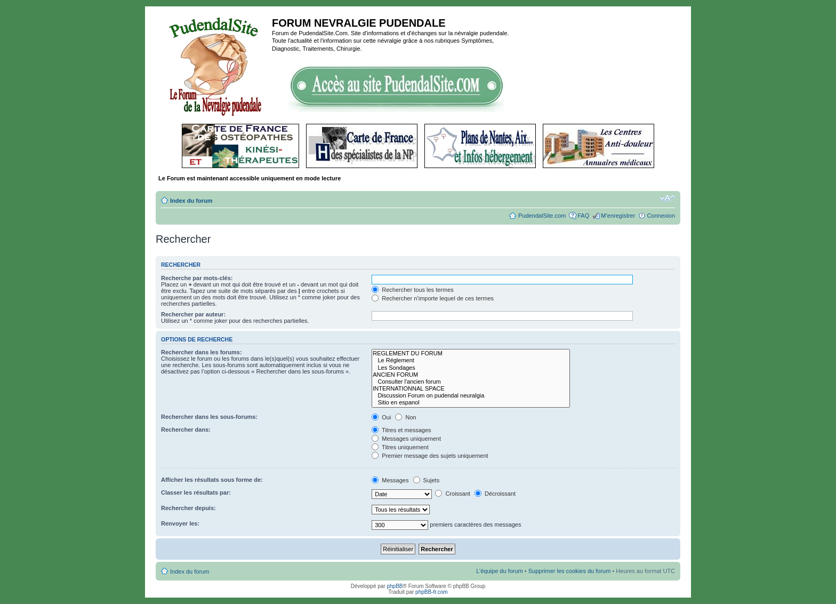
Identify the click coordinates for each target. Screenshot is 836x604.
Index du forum (191, 200)
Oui (381, 417)
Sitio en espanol (470, 402)
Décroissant (495, 493)
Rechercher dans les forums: (201, 352)
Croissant (452, 493)
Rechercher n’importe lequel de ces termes (433, 298)
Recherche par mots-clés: (197, 278)
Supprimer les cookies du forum (569, 571)
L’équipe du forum (499, 571)
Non (405, 417)
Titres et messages (401, 430)
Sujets (426, 480)
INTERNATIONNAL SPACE (470, 388)
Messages (390, 480)
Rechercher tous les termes (413, 290)
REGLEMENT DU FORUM (470, 353)
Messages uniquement (406, 438)
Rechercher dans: (186, 429)
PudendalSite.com (542, 215)
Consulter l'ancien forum (470, 381)
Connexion (661, 215)
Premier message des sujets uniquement (430, 455)
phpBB (395, 586)
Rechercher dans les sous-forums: (209, 417)
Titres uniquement (400, 447)
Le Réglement (470, 360)
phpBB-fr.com (431, 592)
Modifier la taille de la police (667, 198)
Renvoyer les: (180, 523)
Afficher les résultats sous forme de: (212, 479)
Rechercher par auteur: (193, 314)
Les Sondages (470, 367)
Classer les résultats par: (196, 492)
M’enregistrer (618, 215)
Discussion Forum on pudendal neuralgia (470, 395)
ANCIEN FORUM (470, 374)
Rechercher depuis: (188, 508)
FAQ (583, 215)
